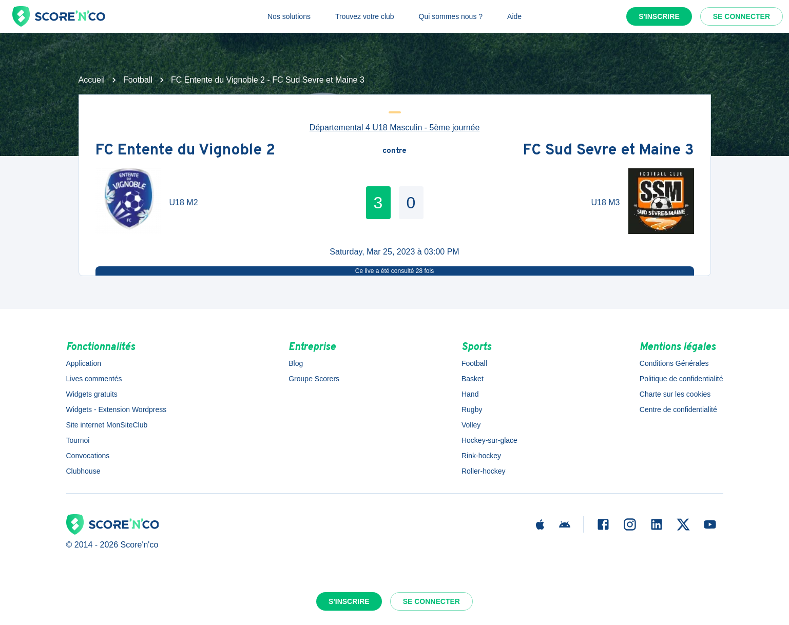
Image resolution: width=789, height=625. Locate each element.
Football (137, 79)
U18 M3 (605, 202)
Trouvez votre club (364, 16)
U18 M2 (183, 202)
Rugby (471, 409)
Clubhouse (83, 471)
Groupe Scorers (313, 379)
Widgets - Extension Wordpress (116, 409)
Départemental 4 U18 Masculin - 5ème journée (395, 127)
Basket (472, 379)
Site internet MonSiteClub (107, 425)
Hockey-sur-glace (489, 440)
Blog (295, 363)
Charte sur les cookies (675, 394)
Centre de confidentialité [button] (678, 409)
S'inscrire (659, 16)
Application (84, 363)
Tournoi (78, 440)
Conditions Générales (674, 363)
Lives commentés (94, 379)
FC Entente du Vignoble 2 (185, 151)
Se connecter (741, 16)
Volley (470, 425)
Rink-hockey (481, 456)
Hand (469, 394)
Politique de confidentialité (681, 379)
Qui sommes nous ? (451, 16)
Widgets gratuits (92, 394)
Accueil (92, 79)
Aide (514, 16)
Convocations (88, 456)
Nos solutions (289, 16)
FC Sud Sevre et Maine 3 (608, 151)
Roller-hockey (483, 471)
